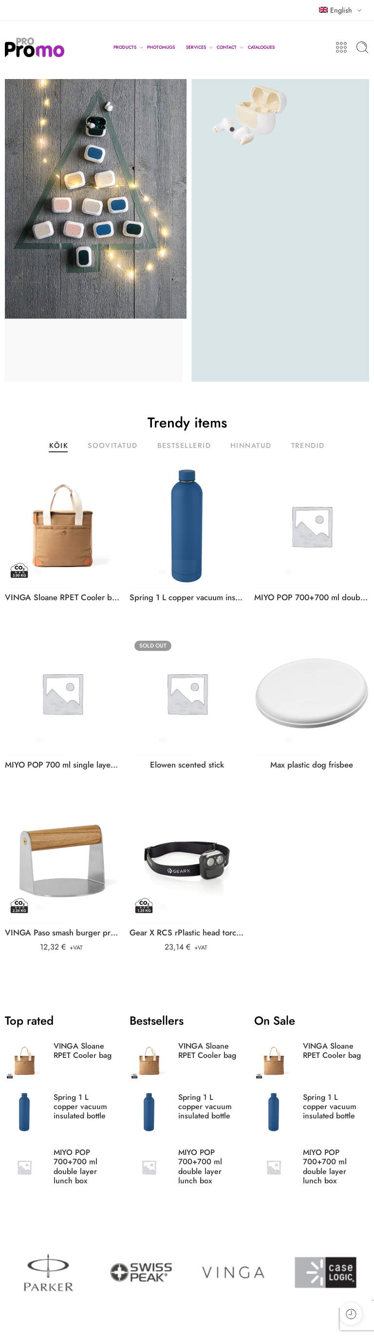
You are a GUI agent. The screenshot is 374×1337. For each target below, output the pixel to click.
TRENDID (308, 446)
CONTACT (227, 47)
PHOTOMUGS (161, 47)
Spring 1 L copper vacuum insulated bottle (187, 597)
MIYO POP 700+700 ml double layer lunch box (311, 597)
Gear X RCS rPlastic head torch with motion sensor (187, 932)
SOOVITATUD (113, 446)
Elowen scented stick (187, 764)
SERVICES (196, 47)
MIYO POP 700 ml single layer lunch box (62, 764)
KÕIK (58, 446)
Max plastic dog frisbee (311, 764)
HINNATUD (251, 446)
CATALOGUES (261, 47)
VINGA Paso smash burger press (62, 932)
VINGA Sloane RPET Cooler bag (62, 597)
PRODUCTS (124, 47)
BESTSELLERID (184, 446)
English (335, 10)
